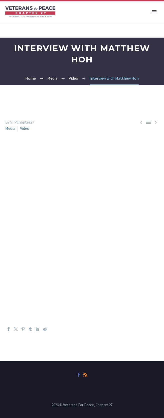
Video (24, 128)
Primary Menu (154, 11)
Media (10, 128)
